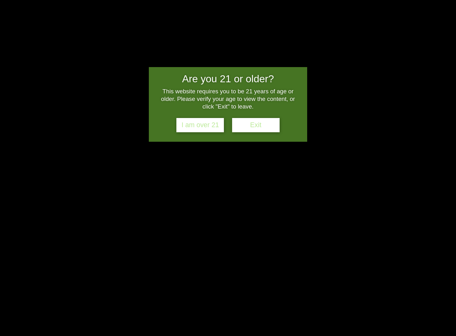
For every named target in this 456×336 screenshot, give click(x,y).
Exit (256, 125)
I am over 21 (200, 125)
